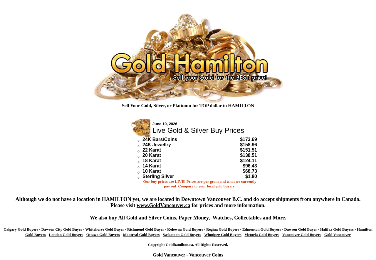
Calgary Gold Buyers (21, 229)
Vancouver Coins (206, 254)
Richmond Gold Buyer (145, 229)
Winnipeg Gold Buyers (222, 234)
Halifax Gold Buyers (337, 229)
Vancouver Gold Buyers (301, 234)
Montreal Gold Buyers (141, 234)
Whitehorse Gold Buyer (104, 229)
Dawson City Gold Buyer (61, 229)
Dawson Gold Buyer (300, 229)
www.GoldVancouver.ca (163, 205)
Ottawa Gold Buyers (103, 234)
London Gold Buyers (66, 234)
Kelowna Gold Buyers (185, 229)
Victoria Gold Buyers (261, 234)
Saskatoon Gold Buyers (182, 234)
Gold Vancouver (337, 234)
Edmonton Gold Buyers (261, 229)
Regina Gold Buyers (222, 229)
